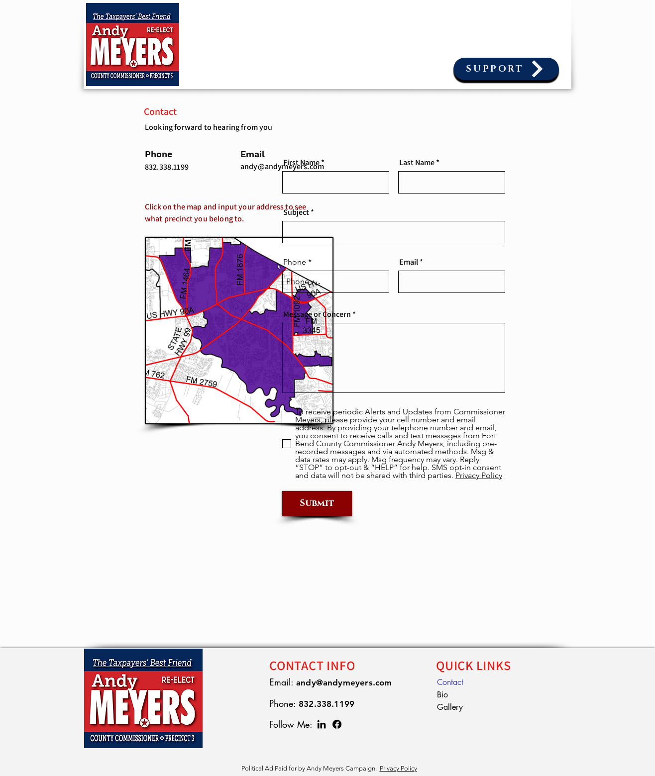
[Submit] (317, 503)
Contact (450, 682)
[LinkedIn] (322, 724)
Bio (442, 694)
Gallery (450, 707)
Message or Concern (317, 314)
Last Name (417, 163)
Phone (294, 262)
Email (408, 262)
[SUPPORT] (506, 69)
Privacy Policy (398, 768)
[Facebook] (337, 724)
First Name (301, 163)
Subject (296, 212)
